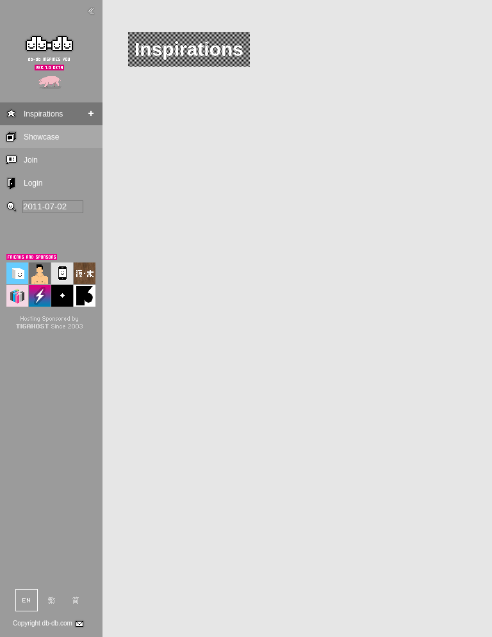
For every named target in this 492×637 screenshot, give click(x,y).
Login (33, 183)
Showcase (41, 137)
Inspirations (43, 113)
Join (31, 160)
